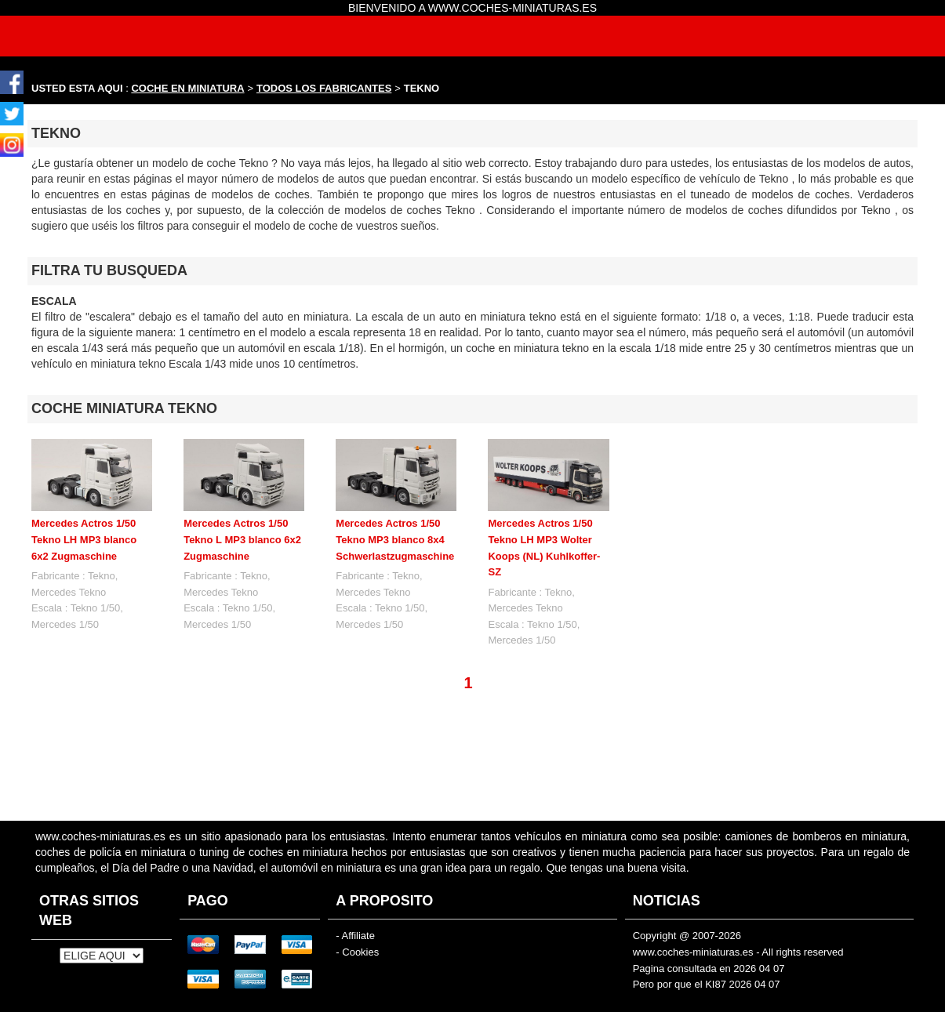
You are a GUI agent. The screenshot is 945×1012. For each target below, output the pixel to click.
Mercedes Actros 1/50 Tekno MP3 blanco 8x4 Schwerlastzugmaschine (395, 539)
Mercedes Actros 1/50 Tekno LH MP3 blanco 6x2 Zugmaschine (83, 539)
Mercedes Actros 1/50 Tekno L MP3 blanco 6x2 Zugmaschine (242, 539)
